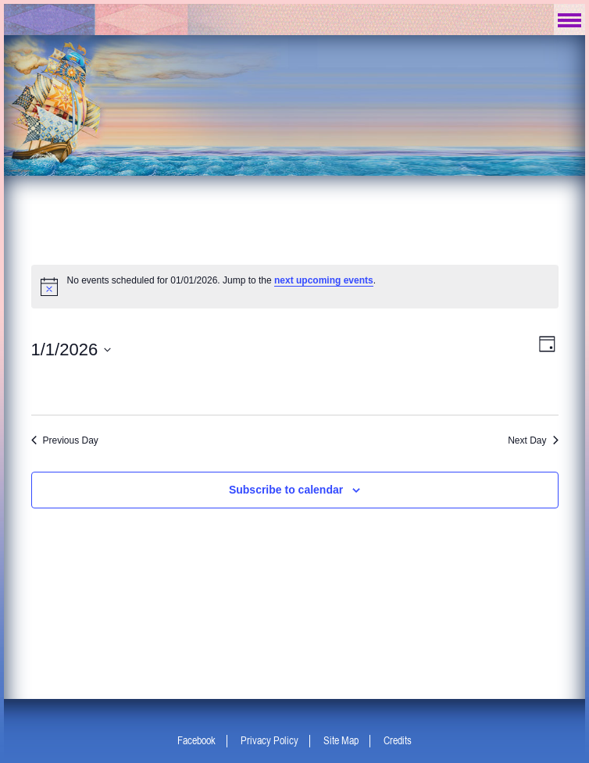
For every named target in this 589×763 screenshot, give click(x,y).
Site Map (341, 740)
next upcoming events (323, 280)
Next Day (533, 440)
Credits (398, 740)
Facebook (196, 740)
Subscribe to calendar (286, 489)
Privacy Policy (269, 740)
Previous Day (64, 440)
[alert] (295, 286)
